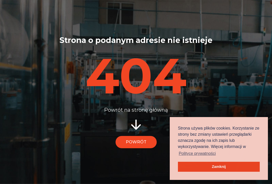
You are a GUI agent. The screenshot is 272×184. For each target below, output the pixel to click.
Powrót (136, 142)
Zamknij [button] (219, 167)
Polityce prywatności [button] (197, 153)
